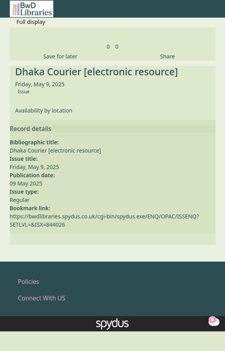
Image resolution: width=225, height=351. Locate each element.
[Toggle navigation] (211, 12)
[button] (202, 12)
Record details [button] (30, 129)
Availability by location (44, 110)
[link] (108, 46)
